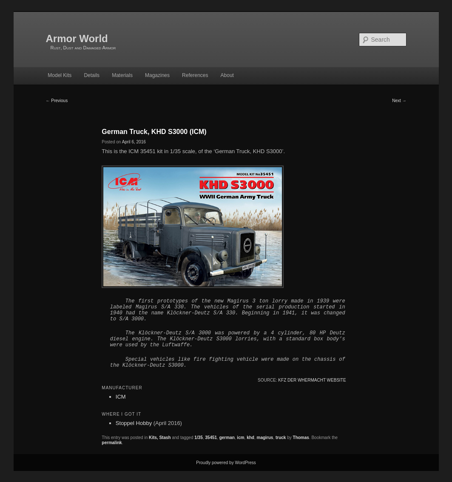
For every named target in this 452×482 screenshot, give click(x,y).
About (227, 75)
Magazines (157, 75)
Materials (122, 75)
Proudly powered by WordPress (226, 462)
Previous (57, 100)
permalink (112, 442)
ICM (121, 397)
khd (250, 437)
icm (240, 437)
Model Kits (59, 75)
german (227, 437)
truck (281, 437)
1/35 (198, 437)
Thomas (301, 437)
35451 (211, 437)
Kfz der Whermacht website (312, 380)
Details (91, 75)
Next (399, 100)
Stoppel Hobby (134, 423)
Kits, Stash (160, 437)
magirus (265, 437)
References (195, 75)
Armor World (77, 38)
